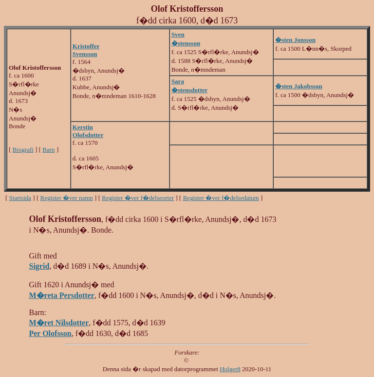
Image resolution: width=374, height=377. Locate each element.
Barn (48, 149)
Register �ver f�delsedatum (221, 197)
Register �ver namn (66, 197)
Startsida (20, 197)
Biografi (23, 149)
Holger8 (230, 369)
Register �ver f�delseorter (138, 197)
